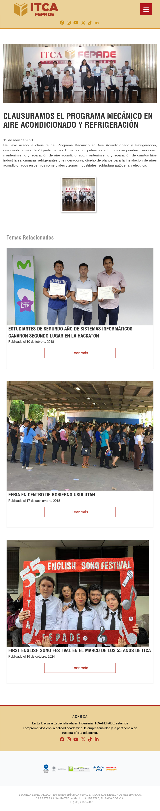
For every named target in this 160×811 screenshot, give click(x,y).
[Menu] (146, 9)
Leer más (80, 352)
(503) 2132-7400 (83, 802)
